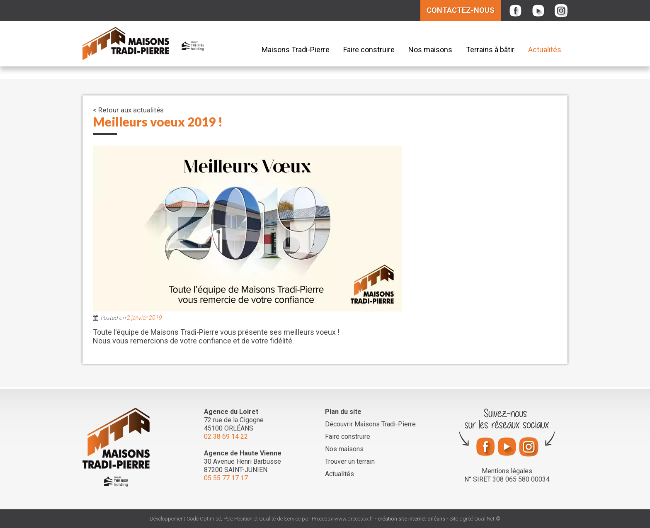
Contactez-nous (461, 10)
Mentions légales (507, 471)
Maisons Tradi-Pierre (296, 49)
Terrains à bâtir (490, 49)
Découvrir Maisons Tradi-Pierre (370, 424)
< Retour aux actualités (128, 110)
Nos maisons (430, 49)
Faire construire (369, 49)
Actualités (544, 49)
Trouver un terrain (350, 461)
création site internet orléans (411, 519)
